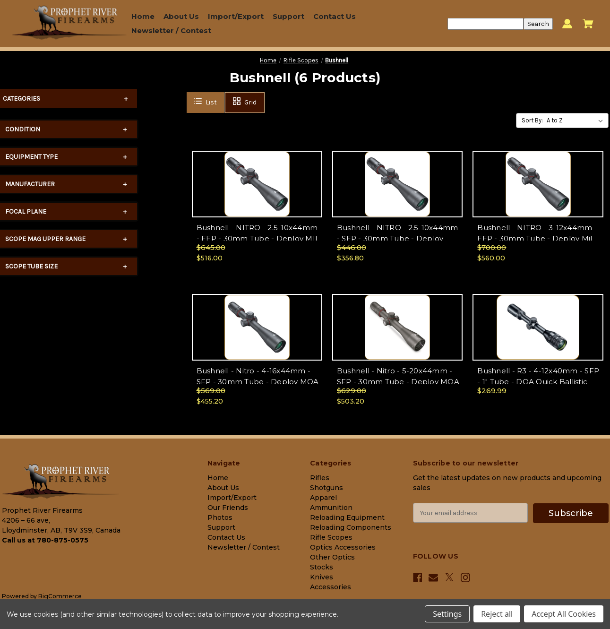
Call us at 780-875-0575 (45, 540)
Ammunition (331, 507)
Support (288, 16)
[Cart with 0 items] (588, 23)
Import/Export (236, 16)
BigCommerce (60, 596)
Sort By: (532, 120)
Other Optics (332, 557)
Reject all (497, 614)
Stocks (321, 567)
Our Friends (227, 507)
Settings (447, 614)
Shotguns (326, 487)
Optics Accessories (343, 547)
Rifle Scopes (331, 537)
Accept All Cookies (564, 614)
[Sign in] (567, 24)
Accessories (330, 587)
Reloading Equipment (347, 517)
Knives (321, 577)
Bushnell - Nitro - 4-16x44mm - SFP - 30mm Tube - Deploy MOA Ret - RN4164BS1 (258, 381)
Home (143, 16)
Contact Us (334, 16)
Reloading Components (350, 527)
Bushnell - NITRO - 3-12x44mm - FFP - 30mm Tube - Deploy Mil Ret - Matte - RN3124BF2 (537, 238)
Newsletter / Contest (171, 30)
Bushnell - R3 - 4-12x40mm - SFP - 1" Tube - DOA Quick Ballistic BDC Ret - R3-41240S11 (538, 381)
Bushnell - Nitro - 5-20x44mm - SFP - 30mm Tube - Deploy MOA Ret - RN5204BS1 (398, 381)
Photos (219, 517)
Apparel (323, 497)
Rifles (319, 478)
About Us (181, 16)
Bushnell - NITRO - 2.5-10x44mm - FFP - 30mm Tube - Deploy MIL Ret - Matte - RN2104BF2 (258, 238)
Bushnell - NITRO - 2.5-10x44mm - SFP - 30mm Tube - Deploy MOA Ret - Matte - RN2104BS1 (397, 238)
